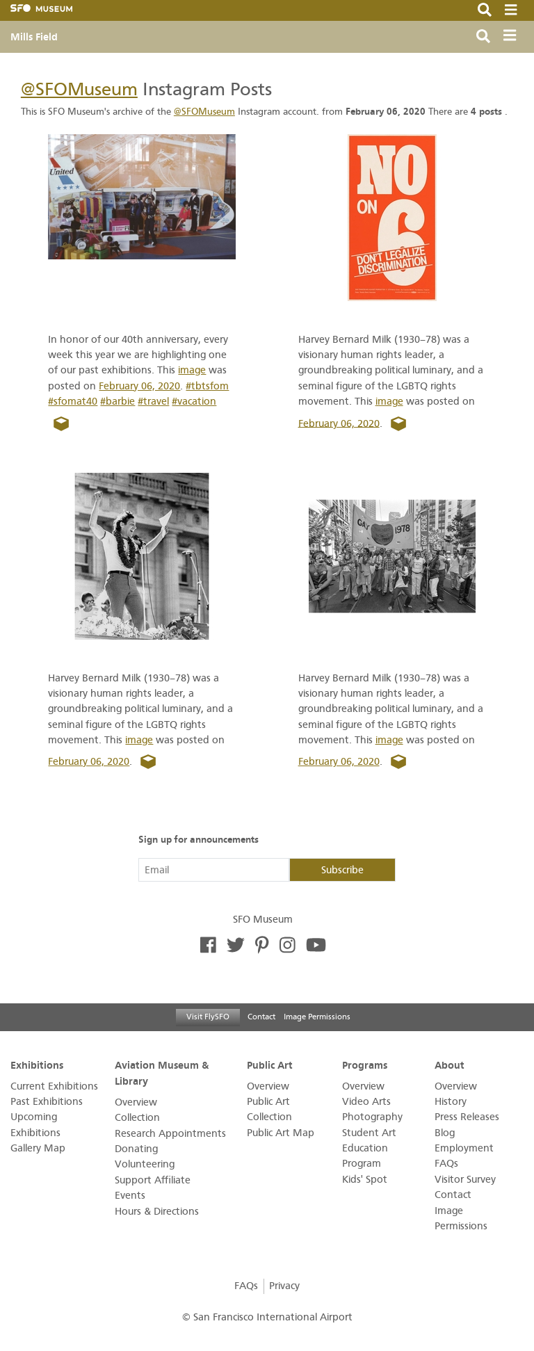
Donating (136, 1149)
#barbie (117, 401)
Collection (137, 1118)
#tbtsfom (207, 386)
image (192, 370)
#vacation (194, 401)
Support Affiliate (153, 1180)
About (449, 1065)
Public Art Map (280, 1133)
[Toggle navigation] (513, 37)
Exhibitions (36, 1065)
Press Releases (467, 1117)
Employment (464, 1148)
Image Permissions (317, 1016)
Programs (364, 1065)
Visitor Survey (465, 1180)
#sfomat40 (72, 401)
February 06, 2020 (139, 386)
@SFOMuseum (79, 89)
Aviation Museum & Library (162, 1073)
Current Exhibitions (54, 1086)
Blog (445, 1133)
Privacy (284, 1286)
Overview (136, 1102)
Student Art (369, 1133)
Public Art (270, 1065)
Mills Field (34, 37)
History (451, 1102)
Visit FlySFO (207, 1016)
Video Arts (366, 1102)
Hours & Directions (157, 1211)
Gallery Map (37, 1148)
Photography (372, 1117)
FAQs (446, 1164)
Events (130, 1196)
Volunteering (145, 1164)
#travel (153, 401)
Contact (261, 1016)
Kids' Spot (364, 1180)
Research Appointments (170, 1134)
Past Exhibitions (46, 1102)
